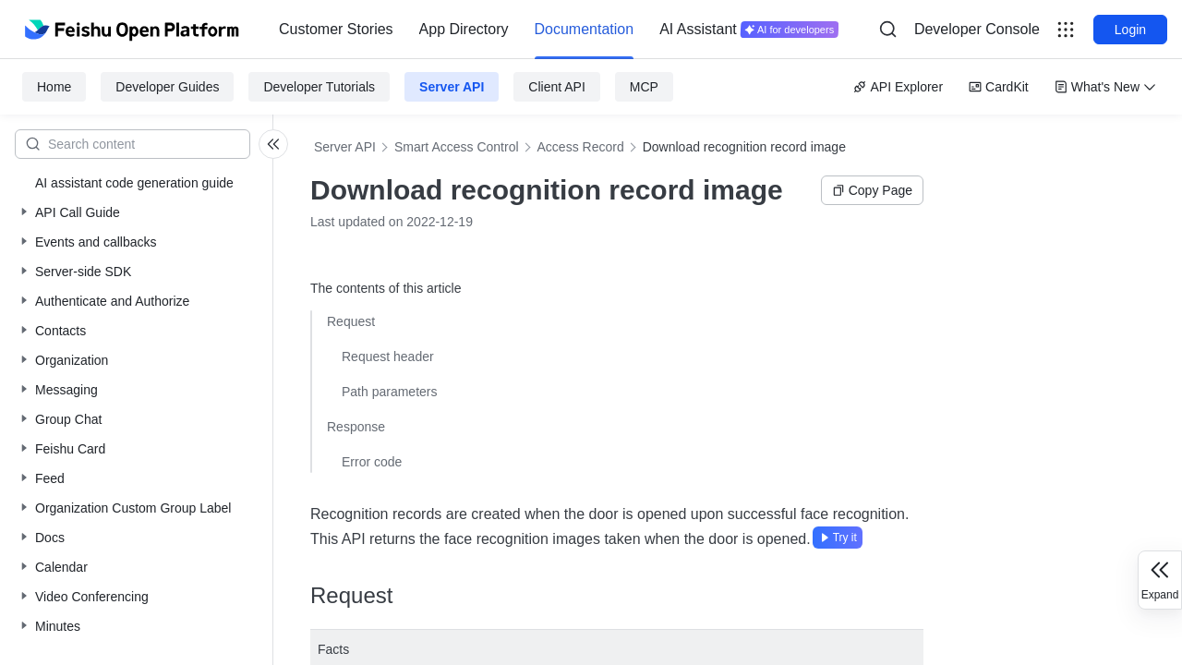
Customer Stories (336, 29)
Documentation (584, 29)
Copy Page (872, 190)
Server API (451, 86)
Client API (556, 86)
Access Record (580, 146)
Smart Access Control (456, 146)
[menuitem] (336, 29)
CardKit (999, 86)
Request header (388, 356)
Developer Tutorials (319, 86)
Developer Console (977, 29)
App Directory (464, 29)
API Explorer (898, 86)
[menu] (558, 29)
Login (1130, 29)
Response (356, 426)
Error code (372, 461)
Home (54, 86)
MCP (644, 86)
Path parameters (390, 391)
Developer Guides (167, 86)
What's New (1105, 86)
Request (351, 321)
